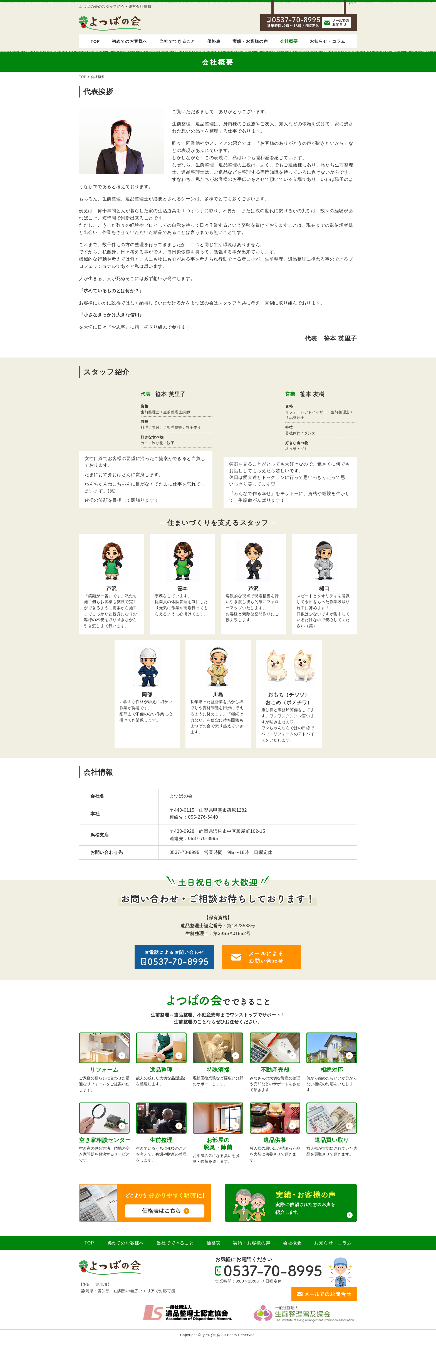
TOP (95, 41)
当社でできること (177, 41)
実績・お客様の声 (250, 41)
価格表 (214, 41)
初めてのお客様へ (129, 41)
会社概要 (289, 41)
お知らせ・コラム (327, 41)
